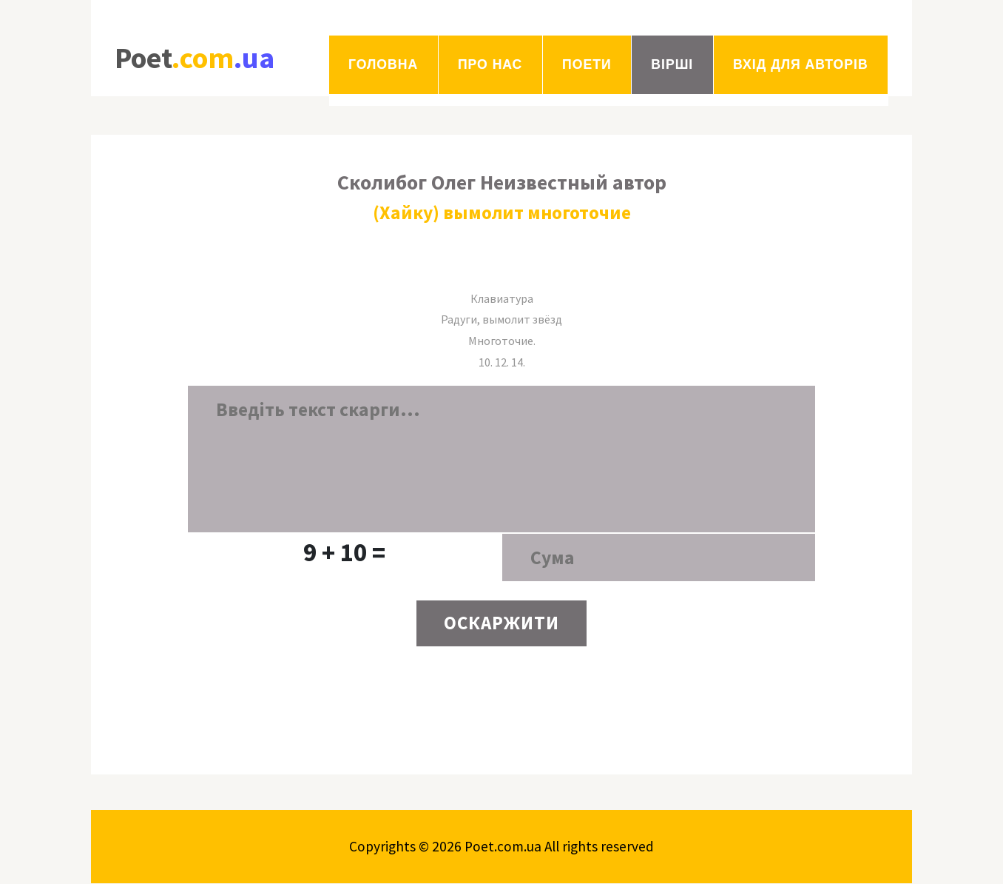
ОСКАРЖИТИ (502, 624)
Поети (586, 64)
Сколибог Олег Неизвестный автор (502, 182)
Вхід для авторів (800, 64)
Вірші (672, 64)
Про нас (490, 64)
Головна (383, 64)
